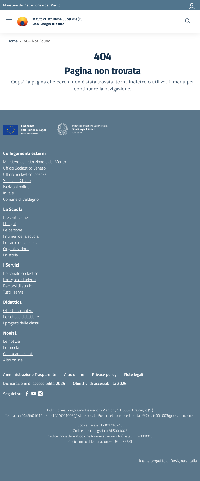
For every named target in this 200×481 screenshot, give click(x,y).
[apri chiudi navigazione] (9, 21)
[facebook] (26, 393)
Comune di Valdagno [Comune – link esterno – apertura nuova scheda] (21, 199)
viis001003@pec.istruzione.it (173, 415)
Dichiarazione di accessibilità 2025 (34, 383)
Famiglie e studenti (19, 279)
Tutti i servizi (13, 292)
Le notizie (11, 341)
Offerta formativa (18, 310)
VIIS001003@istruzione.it (75, 415)
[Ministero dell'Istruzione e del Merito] (31, 5)
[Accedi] (192, 5)
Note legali (133, 374)
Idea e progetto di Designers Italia (168, 461)
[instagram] (40, 393)
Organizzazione (16, 248)
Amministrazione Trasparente (29, 374)
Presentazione (15, 217)
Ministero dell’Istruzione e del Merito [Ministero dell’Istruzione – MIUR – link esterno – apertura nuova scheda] (34, 162)
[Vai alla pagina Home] (12, 41)
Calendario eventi (18, 353)
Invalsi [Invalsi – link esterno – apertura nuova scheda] (8, 193)
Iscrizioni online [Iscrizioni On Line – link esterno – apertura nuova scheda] (16, 187)
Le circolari (12, 347)
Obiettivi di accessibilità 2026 (100, 383)
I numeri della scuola (21, 236)
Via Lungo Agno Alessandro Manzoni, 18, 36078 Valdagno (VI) (107, 410)
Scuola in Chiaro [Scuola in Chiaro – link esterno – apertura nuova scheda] (17, 180)
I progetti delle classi (21, 323)
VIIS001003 (118, 430)
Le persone (12, 230)
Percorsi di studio (17, 286)
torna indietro (131, 82)
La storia (10, 255)
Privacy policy (104, 374)
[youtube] (33, 393)
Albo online (13, 360)
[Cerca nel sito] (188, 21)
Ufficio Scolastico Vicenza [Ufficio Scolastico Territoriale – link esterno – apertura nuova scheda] (25, 174)
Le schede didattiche (21, 317)
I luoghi (9, 223)
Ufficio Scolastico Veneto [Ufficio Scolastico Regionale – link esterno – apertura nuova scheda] (24, 168)
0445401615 (32, 415)
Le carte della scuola (21, 242)
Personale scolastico (20, 273)
